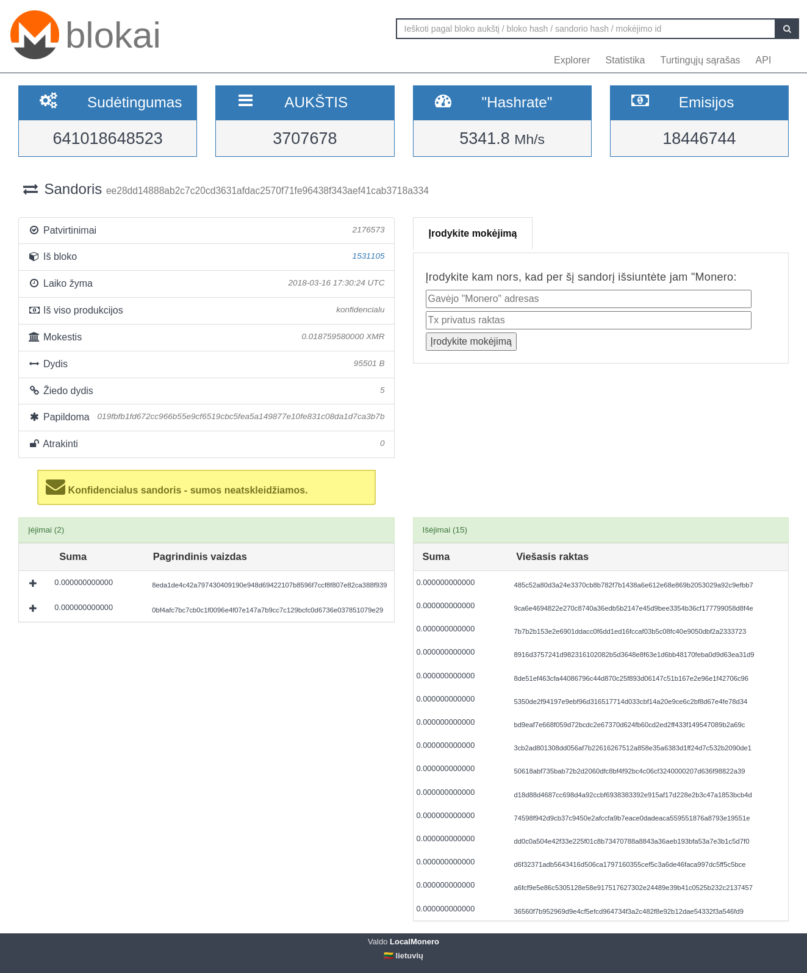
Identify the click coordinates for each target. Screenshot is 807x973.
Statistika (625, 60)
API (764, 60)
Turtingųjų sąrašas (701, 60)
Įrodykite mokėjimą (473, 233)
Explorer (572, 60)
